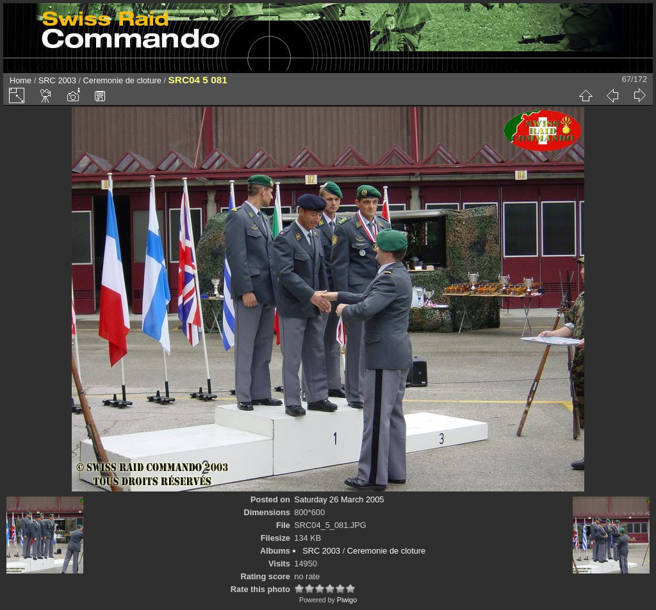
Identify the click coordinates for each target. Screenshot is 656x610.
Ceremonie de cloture (122, 80)
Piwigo (347, 600)
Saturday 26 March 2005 (339, 499)
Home (20, 80)
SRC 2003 (57, 80)
